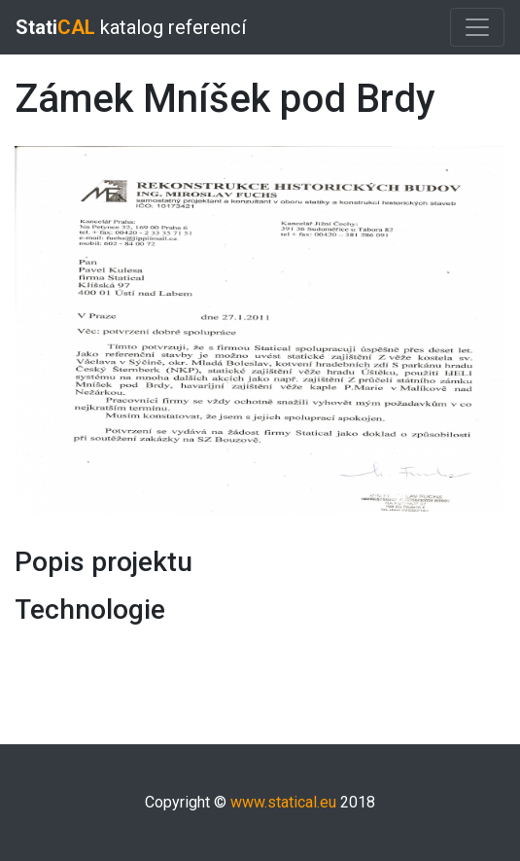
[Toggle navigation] (477, 27)
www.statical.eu (283, 802)
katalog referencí (131, 27)
